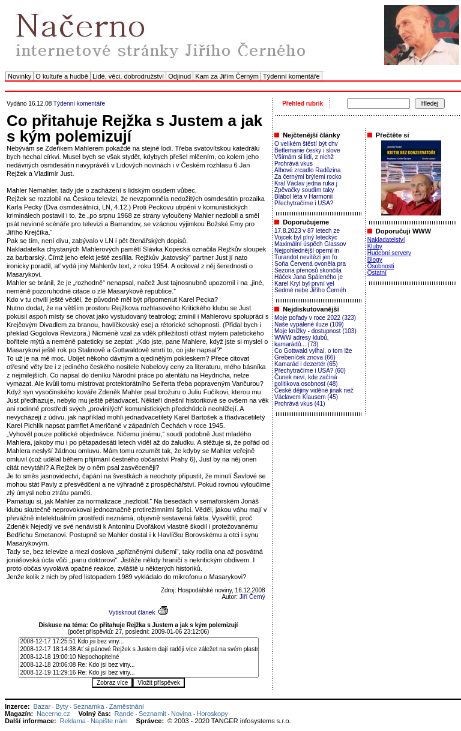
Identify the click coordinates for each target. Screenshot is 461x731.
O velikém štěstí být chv (306, 143)
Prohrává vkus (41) (299, 403)
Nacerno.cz (53, 713)
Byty (61, 706)
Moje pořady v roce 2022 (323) (315, 317)
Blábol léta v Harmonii (303, 196)
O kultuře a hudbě (61, 76)
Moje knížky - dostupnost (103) (315, 331)
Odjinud (179, 76)
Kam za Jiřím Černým (227, 76)
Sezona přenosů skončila (308, 270)
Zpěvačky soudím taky (304, 190)
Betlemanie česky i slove (307, 150)
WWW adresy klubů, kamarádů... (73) (301, 340)
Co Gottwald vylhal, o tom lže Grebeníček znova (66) (313, 354)
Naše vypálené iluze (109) (309, 324)
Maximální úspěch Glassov (310, 244)
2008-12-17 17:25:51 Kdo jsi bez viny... (138, 642)
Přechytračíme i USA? (303, 203)
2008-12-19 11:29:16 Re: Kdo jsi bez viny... (138, 673)
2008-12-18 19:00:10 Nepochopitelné (138, 657)
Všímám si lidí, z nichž (304, 157)
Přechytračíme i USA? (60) (310, 370)
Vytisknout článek (132, 612)
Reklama (72, 720)
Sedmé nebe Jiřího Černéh (310, 290)
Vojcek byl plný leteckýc (305, 237)
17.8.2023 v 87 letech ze (307, 230)
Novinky (19, 76)
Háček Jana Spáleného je (308, 277)
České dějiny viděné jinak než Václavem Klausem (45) (314, 393)
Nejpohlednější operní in (306, 250)
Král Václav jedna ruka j (305, 183)
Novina (181, 713)
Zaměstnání (126, 706)
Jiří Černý (252, 597)
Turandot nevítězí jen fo (305, 257)
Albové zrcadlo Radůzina (307, 170)
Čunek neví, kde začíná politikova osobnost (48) (306, 380)
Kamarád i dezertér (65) (306, 364)
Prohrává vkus (293, 163)
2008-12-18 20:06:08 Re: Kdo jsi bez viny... (138, 665)
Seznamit (152, 713)
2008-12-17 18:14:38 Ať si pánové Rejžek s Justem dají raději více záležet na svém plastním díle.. (138, 650)
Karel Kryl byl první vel (304, 283)
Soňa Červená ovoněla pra (310, 263)
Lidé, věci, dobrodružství (128, 76)
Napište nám (109, 720)
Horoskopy (212, 713)
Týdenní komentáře (291, 76)
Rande (124, 713)
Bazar (41, 706)
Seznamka (88, 706)
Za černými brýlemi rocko (308, 176)
